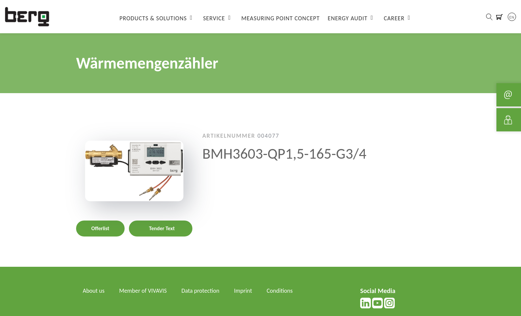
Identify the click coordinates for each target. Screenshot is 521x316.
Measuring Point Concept (280, 18)
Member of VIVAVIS (143, 290)
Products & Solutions (153, 18)
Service (214, 18)
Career (394, 18)
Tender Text (162, 228)
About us (93, 290)
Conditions (280, 290)
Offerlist (100, 228)
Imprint (243, 290)
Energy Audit (347, 18)
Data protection (200, 290)
